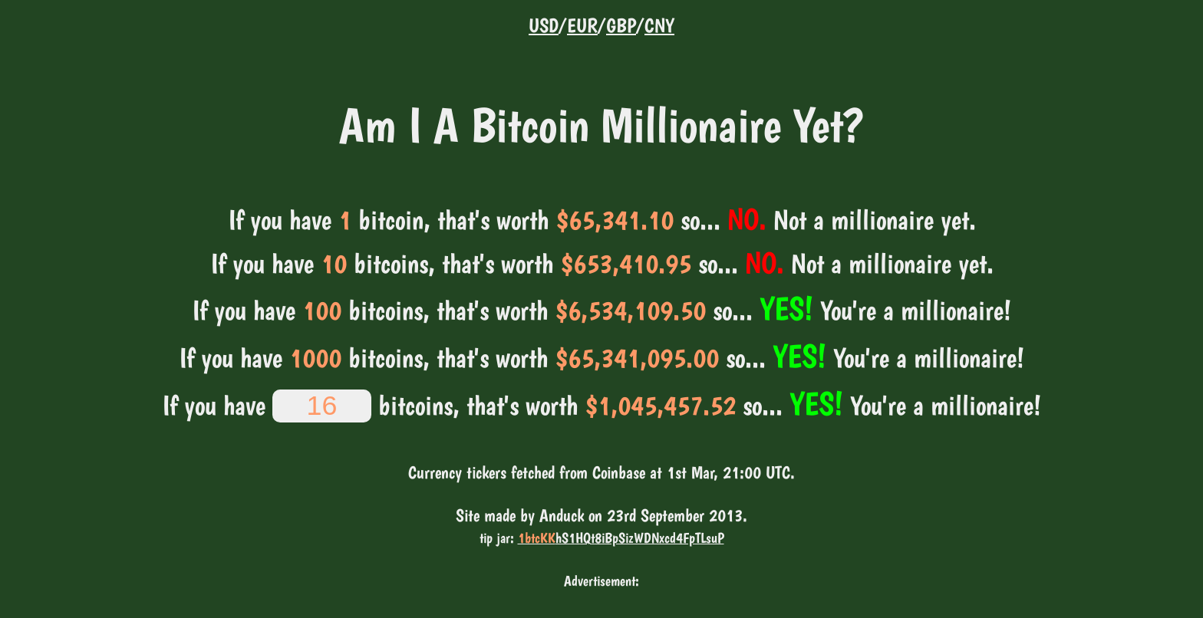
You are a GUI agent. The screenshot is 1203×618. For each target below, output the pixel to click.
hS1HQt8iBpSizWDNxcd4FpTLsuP (621, 538)
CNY (659, 25)
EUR (582, 25)
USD (544, 25)
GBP (621, 25)
